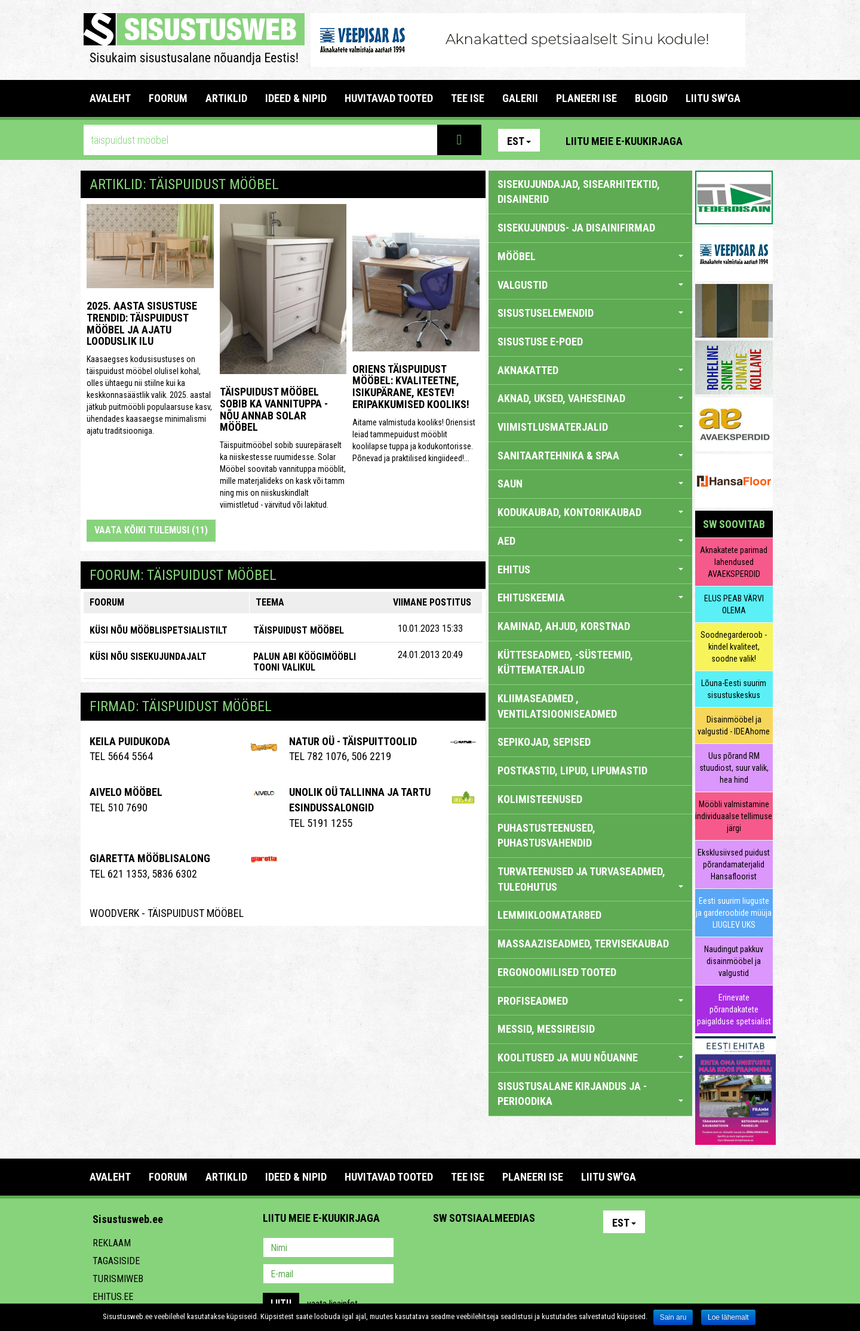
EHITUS (590, 569)
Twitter (521, 1248)
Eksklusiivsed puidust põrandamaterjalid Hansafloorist (734, 864)
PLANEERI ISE (586, 98)
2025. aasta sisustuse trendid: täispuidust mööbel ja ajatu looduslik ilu (142, 323)
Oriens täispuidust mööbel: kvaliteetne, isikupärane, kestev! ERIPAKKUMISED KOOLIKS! (410, 386)
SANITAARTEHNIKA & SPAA (590, 455)
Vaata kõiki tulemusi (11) (151, 530)
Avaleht (110, 98)
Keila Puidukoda (130, 741)
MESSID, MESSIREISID (546, 1029)
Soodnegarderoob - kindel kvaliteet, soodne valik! (734, 646)
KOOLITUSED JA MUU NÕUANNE (590, 1057)
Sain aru (673, 1317)
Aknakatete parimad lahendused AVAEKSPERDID (733, 562)
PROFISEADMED (590, 1001)
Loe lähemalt (728, 1317)
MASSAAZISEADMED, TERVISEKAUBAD (583, 943)
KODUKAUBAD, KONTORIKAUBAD (590, 512)
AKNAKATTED (590, 370)
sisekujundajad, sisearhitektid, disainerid (578, 192)
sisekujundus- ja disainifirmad (576, 227)
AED (590, 541)
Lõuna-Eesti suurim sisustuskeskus (733, 689)
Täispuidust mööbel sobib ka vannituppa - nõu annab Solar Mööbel (274, 409)
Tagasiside (116, 1261)
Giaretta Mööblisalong (150, 858)
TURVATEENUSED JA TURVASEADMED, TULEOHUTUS (590, 879)
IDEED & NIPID (296, 98)
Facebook (735, 140)
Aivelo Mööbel (126, 792)
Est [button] (519, 141)
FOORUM (168, 98)
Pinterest (709, 140)
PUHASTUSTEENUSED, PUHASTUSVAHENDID (546, 836)
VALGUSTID (590, 285)
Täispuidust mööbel (298, 630)
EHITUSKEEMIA (590, 597)
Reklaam (112, 1243)
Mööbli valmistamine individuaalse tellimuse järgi (733, 816)
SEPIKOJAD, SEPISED (544, 742)
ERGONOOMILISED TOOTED (556, 972)
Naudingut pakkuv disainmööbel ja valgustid (733, 961)
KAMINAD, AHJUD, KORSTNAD (563, 626)
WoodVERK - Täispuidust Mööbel (167, 913)
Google (547, 1248)
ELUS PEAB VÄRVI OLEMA (734, 604)
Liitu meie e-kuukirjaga (624, 141)
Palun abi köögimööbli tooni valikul (304, 662)
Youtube (761, 140)
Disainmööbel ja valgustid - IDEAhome (734, 725)
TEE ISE (467, 98)
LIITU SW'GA (713, 98)
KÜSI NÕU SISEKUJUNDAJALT (148, 656)
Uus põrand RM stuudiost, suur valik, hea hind (734, 768)
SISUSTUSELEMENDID (590, 313)
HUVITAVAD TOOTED (389, 98)
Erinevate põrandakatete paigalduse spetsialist (734, 1009)
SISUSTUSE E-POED (540, 341)
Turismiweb (118, 1278)
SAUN (590, 483)
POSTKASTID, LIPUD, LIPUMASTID (572, 770)
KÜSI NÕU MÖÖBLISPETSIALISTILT (159, 630)
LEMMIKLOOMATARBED (549, 915)
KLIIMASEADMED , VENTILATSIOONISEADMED (557, 706)
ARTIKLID (226, 98)
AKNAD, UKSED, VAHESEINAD (590, 398)
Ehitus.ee (113, 1296)
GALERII (520, 98)
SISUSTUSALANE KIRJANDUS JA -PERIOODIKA (590, 1094)
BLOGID (651, 98)
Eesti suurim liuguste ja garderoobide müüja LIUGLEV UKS (734, 912)
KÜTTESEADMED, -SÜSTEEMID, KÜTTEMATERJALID (565, 662)
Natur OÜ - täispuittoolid (353, 741)
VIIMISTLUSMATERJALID (590, 427)
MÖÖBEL (590, 256)
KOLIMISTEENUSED (539, 799)
